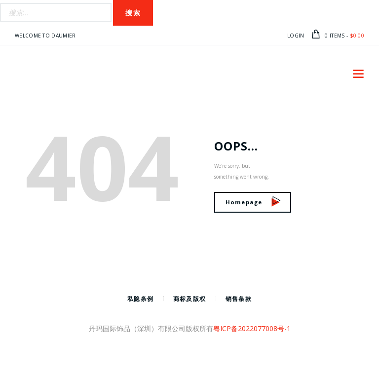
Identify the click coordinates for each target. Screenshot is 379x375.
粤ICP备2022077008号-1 (252, 328)
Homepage (253, 202)
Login (295, 35)
